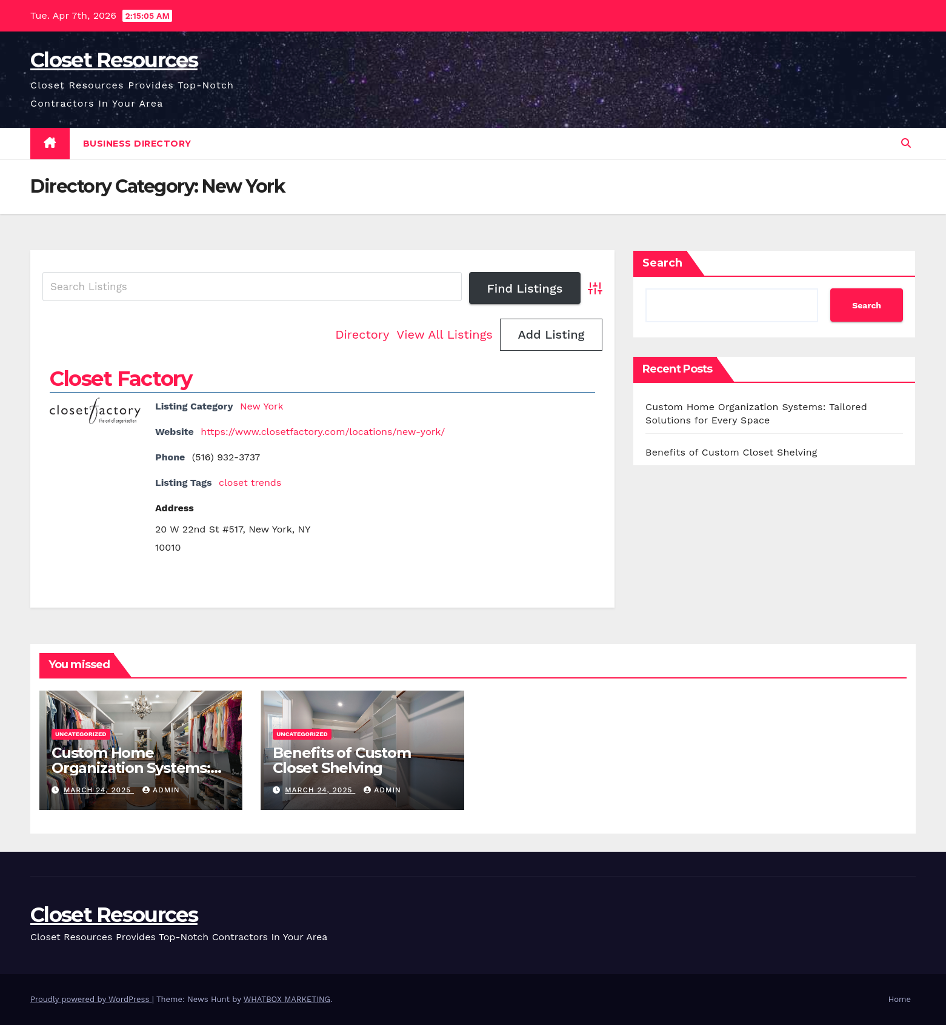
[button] (906, 143)
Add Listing (551, 334)
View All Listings (444, 334)
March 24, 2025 (99, 790)
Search (662, 263)
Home (899, 999)
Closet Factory (121, 378)
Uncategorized (81, 734)
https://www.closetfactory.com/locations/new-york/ (323, 431)
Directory (362, 334)
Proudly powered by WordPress (91, 999)
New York (262, 406)
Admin (161, 790)
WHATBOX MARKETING (287, 999)
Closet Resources (114, 60)
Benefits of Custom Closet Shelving (731, 452)
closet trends (250, 482)
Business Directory (137, 143)
